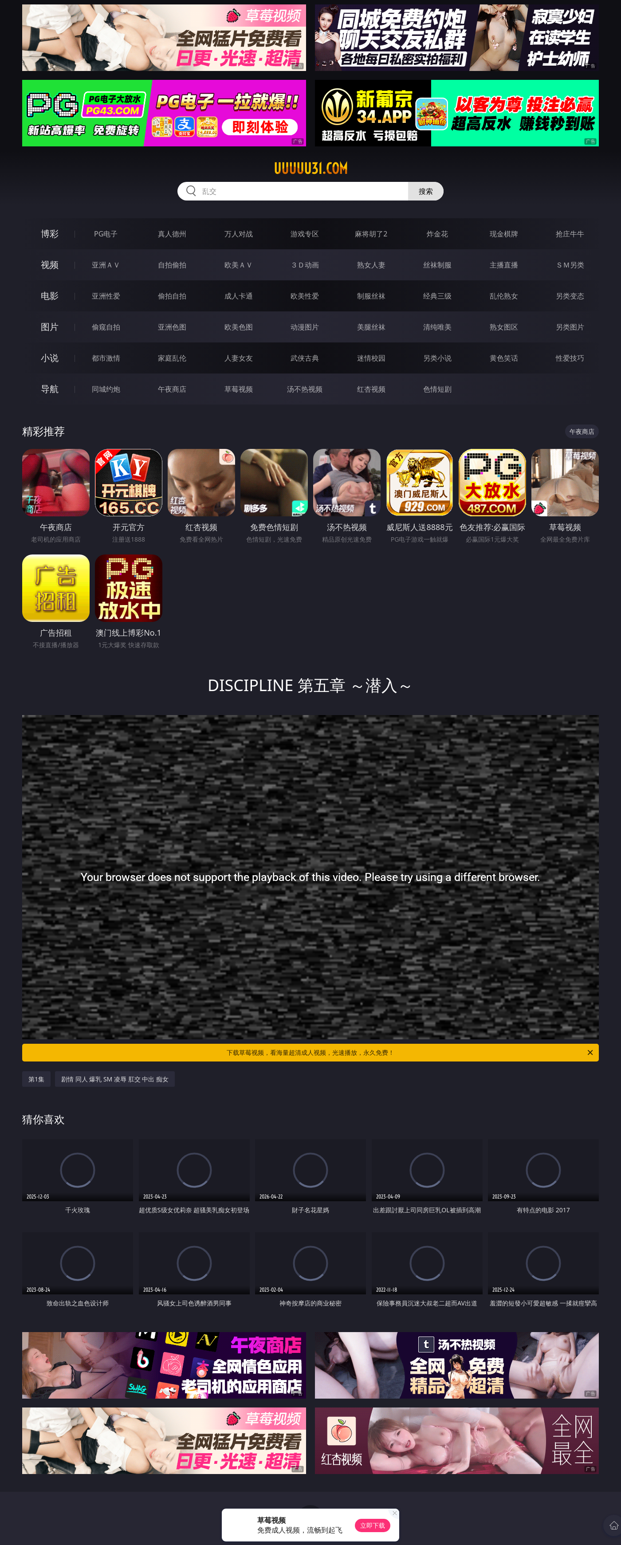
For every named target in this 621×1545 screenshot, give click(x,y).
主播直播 (504, 265)
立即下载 (372, 1525)
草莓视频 (238, 389)
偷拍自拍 (172, 296)
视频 (50, 265)
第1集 (36, 1079)
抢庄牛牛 (570, 234)
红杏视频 (371, 389)
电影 (50, 296)
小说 (50, 358)
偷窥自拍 (106, 327)
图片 (50, 327)
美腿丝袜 (371, 327)
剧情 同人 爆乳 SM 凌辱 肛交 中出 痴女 (115, 1079)
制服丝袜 (371, 296)
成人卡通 (238, 296)
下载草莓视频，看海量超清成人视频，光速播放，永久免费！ (410, 1052)
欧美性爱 (305, 296)
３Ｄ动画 (305, 265)
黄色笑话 (504, 358)
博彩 (50, 234)
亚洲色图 (172, 327)
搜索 (426, 191)
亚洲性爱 (106, 296)
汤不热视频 (304, 389)
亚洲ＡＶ (106, 265)
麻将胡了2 (371, 234)
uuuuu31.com (311, 168)
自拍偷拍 (172, 265)
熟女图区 (504, 327)
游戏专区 (305, 234)
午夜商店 (172, 389)
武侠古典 (305, 358)
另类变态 (570, 296)
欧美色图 (238, 327)
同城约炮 (106, 389)
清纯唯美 (437, 327)
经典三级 (437, 296)
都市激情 (106, 358)
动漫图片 (305, 327)
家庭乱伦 (172, 358)
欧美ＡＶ (238, 265)
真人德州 (172, 234)
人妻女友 (238, 358)
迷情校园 (371, 358)
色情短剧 (437, 389)
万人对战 (238, 234)
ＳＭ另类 (570, 265)
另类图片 (570, 327)
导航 (50, 389)
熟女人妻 (371, 265)
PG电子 (106, 234)
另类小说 (437, 358)
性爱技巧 (570, 358)
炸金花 (437, 234)
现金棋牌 (504, 234)
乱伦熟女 (504, 296)
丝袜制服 (437, 265)
